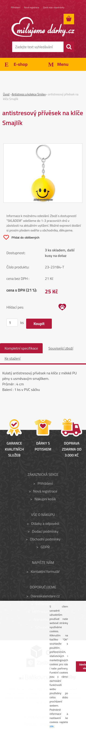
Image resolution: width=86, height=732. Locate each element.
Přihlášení (15, 7)
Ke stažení (12, 358)
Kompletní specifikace (21, 348)
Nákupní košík (45, 499)
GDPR (45, 547)
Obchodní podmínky (45, 539)
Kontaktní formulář (45, 571)
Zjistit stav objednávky (53, 7)
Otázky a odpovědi (45, 523)
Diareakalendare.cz (45, 596)
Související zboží (60, 348)
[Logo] (43, 26)
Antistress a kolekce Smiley (29, 94)
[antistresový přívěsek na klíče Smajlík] (43, 146)
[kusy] (12, 323)
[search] (69, 47)
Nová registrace (31, 7)
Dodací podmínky (45, 531)
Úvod (6, 94)
